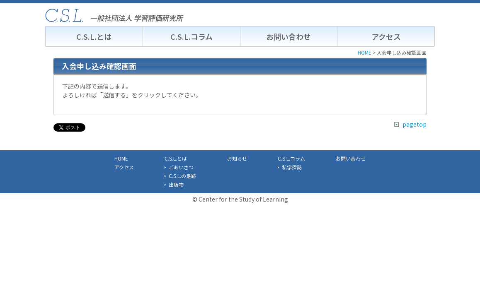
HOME (121, 158)
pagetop (414, 124)
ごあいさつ (181, 167)
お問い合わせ (288, 36)
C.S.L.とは (94, 36)
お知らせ (237, 158)
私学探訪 (292, 167)
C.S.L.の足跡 (182, 175)
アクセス (386, 36)
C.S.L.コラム (191, 36)
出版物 (176, 184)
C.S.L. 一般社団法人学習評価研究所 (114, 15)
